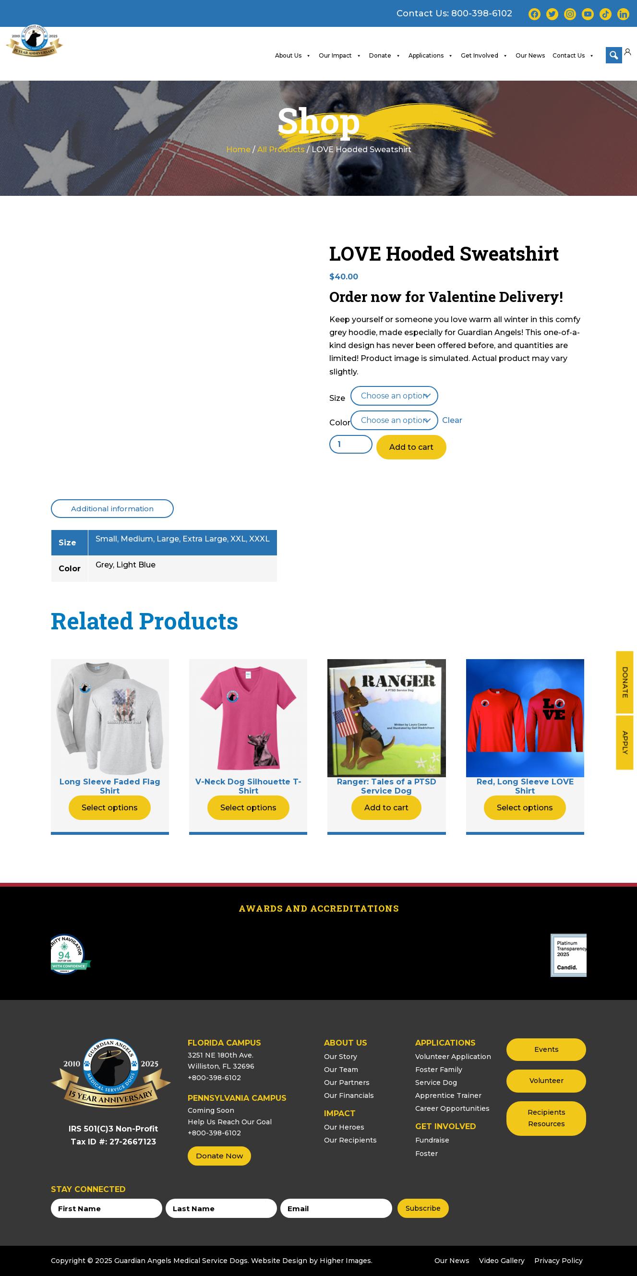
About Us (293, 55)
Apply (625, 742)
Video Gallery (502, 1260)
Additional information (112, 508)
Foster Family (438, 1069)
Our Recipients (350, 1140)
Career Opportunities (452, 1108)
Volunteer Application (453, 1056)
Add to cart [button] (386, 807)
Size (337, 397)
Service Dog (436, 1082)
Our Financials (349, 1095)
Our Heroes (344, 1127)
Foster (426, 1153)
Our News (530, 55)
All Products (281, 149)
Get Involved (484, 55)
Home (238, 149)
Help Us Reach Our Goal (230, 1121)
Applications (431, 55)
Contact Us (573, 55)
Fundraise (432, 1140)
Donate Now (219, 1155)
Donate (625, 682)
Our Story (340, 1056)
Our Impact (340, 55)
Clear (452, 420)
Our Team (341, 1069)
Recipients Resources (546, 1118)
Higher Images (345, 1260)
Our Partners (347, 1082)
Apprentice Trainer (448, 1095)
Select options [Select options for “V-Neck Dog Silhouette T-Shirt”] (248, 807)
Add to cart (411, 447)
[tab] (112, 508)
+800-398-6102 (214, 1077)
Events (546, 1049)
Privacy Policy (558, 1260)
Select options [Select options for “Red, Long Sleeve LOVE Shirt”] (525, 807)
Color (339, 422)
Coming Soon (211, 1110)
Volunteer (546, 1080)
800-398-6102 (481, 13)
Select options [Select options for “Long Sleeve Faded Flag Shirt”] (110, 807)
